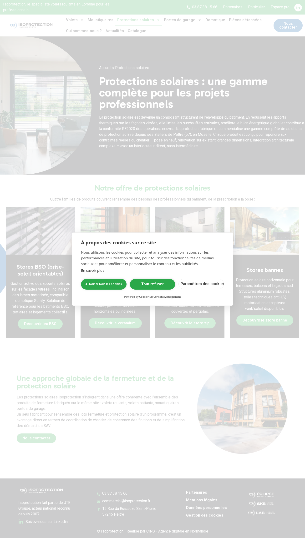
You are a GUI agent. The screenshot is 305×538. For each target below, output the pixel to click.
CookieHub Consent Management (160, 296)
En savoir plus (92, 270)
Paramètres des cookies (202, 284)
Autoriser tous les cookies (103, 284)
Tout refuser (152, 284)
